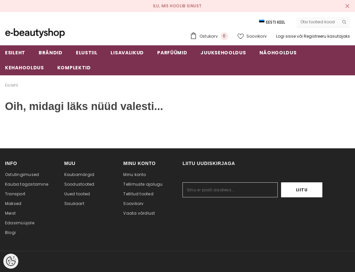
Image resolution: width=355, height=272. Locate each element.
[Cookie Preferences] (10, 261)
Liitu (302, 190)
